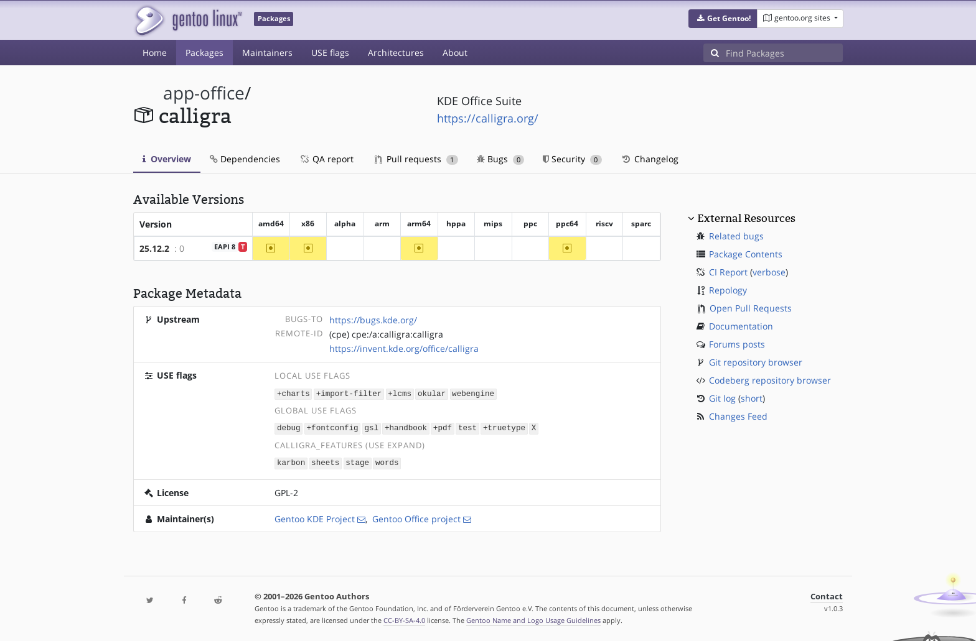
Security (572, 159)
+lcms (399, 393)
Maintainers (267, 52)
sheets (325, 461)
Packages (204, 52)
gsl (371, 427)
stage (357, 461)
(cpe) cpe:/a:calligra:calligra (386, 334)
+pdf (442, 427)
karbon (291, 461)
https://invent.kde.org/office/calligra (404, 348)
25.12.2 (154, 248)
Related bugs (736, 236)
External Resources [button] (746, 218)
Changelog (649, 159)
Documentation (741, 326)
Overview (167, 159)
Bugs (501, 159)
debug (289, 427)
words (387, 461)
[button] (723, 18)
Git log (722, 398)
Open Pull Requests (751, 308)
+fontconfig (333, 427)
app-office (204, 92)
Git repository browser (755, 362)
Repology (728, 290)
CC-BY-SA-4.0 (404, 618)
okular (432, 393)
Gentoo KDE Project (314, 517)
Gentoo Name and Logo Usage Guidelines (533, 618)
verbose (769, 272)
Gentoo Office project (416, 517)
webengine (473, 393)
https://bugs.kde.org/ (373, 320)
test (467, 427)
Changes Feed (738, 416)
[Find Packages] (784, 53)
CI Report (728, 272)
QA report (326, 159)
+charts (293, 393)
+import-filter (349, 393)
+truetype (504, 427)
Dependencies (245, 159)
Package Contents (745, 254)
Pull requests (416, 159)
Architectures (396, 52)
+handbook (406, 427)
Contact (826, 594)
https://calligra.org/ (487, 118)
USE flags (330, 52)
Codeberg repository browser (770, 380)
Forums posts (737, 344)
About (455, 52)
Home (155, 52)
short (751, 398)
